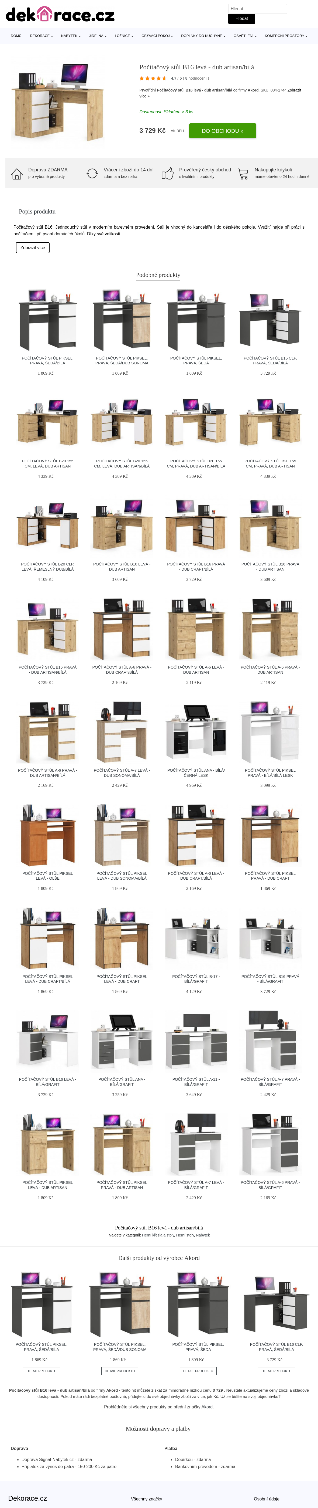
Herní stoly (185, 1235)
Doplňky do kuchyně (201, 36)
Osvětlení (243, 36)
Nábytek (69, 36)
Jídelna (96, 36)
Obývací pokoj (155, 36)
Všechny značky (146, 1499)
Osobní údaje (266, 1499)
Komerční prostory (284, 36)
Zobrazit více (32, 247)
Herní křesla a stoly (158, 1235)
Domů (16, 36)
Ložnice (122, 36)
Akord (207, 1407)
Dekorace (40, 36)
